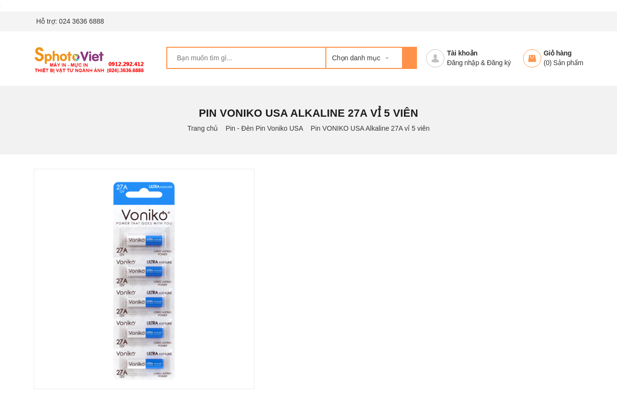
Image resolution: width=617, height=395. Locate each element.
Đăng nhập (463, 63)
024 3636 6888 (81, 21)
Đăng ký (499, 63)
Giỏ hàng (558, 53)
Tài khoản (462, 53)
